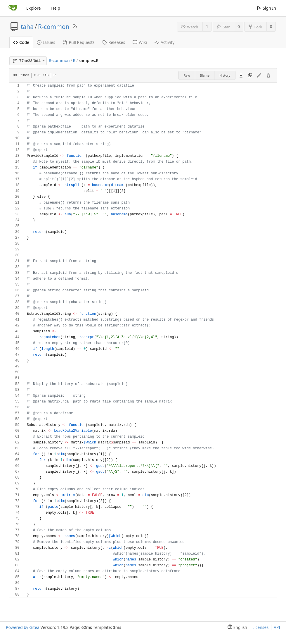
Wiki (140, 42)
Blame (204, 75)
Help (55, 8)
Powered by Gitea (22, 627)
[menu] (236, 627)
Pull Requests (79, 42)
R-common (54, 27)
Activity (164, 42)
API (277, 627)
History (224, 75)
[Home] (12, 8)
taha (27, 27)
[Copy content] (250, 75)
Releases (113, 42)
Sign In (266, 8)
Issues (46, 42)
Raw (187, 75)
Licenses (260, 627)
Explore (33, 8)
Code (21, 42)
